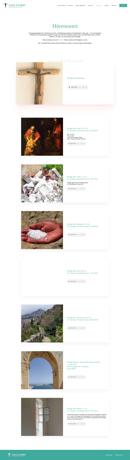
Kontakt (123, 5)
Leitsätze (106, 5)
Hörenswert (98, 5)
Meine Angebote (80, 5)
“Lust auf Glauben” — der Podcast (65, 5)
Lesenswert (90, 5)
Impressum (109, 455)
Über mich (113, 5)
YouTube (61, 40)
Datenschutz (119, 455)
